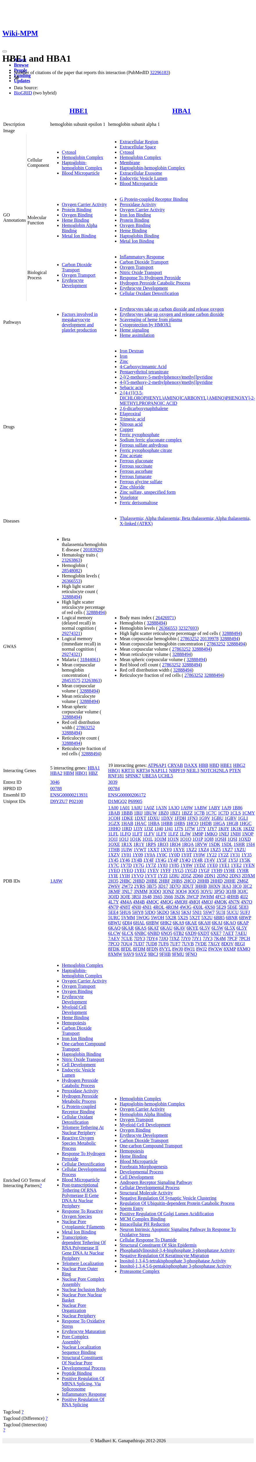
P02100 (76, 801)
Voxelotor (129, 497)
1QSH (220, 839)
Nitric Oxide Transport (141, 272)
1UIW (126, 849)
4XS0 (210, 907)
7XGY (214, 943)
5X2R (170, 917)
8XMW (115, 954)
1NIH (235, 833)
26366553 (71, 581)
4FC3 (220, 896)
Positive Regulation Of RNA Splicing (83, 1402)
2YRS (139, 886)
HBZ (93, 773)
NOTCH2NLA (214, 770)
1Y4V (209, 860)
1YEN (249, 865)
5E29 (221, 907)
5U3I (221, 912)
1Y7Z (150, 865)
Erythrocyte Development (74, 283)
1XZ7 (227, 849)
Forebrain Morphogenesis (143, 1166)
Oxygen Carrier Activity (84, 204)
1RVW (201, 844)
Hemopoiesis (74, 1022)
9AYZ (141, 954)
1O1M (160, 839)
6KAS (141, 928)
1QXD (244, 839)
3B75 (152, 886)
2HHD (216, 880)
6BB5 (219, 917)
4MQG (166, 901)
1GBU (217, 818)
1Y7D (126, 865)
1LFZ (173, 833)
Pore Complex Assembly (75, 1339)
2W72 (127, 886)
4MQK (220, 901)
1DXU (153, 818)
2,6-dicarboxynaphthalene (144, 408)
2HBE (152, 880)
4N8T (125, 907)
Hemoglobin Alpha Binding (145, 1114)
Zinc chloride (132, 486)
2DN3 (235, 875)
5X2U (207, 917)
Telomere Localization (83, 1263)
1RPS (150, 844)
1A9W (56, 880)
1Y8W (186, 865)
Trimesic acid (132, 418)
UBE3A (149, 775)
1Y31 (235, 854)
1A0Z (149, 807)
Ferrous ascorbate (136, 471)
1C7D (223, 812)
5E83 (243, 907)
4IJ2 (244, 896)
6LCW (114, 933)
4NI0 (136, 907)
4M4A (126, 901)
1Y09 (138, 854)
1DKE (127, 818)
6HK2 (166, 922)
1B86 (237, 807)
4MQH (181, 901)
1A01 (125, 807)
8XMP (230, 948)
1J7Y (201, 828)
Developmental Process (84, 1368)
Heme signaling (134, 330)
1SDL (226, 844)
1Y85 (174, 865)
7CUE (127, 938)
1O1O (185, 839)
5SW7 (209, 912)
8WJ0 (177, 948)
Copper (126, 429)
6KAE (191, 922)
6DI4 (127, 922)
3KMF (114, 891)
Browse (21, 64)
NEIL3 (192, 770)
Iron (123, 356)
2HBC (125, 880)
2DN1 (210, 875)
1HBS (179, 823)
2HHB (203, 880)
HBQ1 (81, 773)
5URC (114, 917)
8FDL (126, 948)
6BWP (245, 917)
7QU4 (126, 943)
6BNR (232, 917)
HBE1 (78, 110)
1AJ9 (226, 807)
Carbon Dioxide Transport (77, 267)
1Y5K (244, 860)
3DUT (188, 886)
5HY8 (137, 912)
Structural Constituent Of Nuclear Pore (82, 1360)
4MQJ (207, 901)
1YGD (191, 870)
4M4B (139, 901)
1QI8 (209, 839)
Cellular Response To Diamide (148, 1239)
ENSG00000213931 (69, 794)
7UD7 (139, 943)
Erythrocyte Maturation (84, 1331)
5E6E (232, 907)
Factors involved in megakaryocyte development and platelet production (80, 322)
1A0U (137, 807)
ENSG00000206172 (127, 794)
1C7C (211, 812)
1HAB (127, 823)
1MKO (210, 833)
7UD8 (151, 943)
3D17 (163, 886)
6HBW (152, 922)
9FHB (165, 954)
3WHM (207, 896)
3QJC (242, 891)
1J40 (158, 828)
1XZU (240, 849)
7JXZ (174, 938)
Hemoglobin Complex (82, 157)
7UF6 (163, 943)
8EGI (240, 943)
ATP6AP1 (157, 765)
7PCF (232, 938)
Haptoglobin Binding (139, 235)
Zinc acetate (131, 455)
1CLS (235, 812)
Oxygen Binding (77, 214)
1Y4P (172, 860)
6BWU (114, 922)
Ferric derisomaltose (139, 502)
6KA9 (178, 922)
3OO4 (181, 891)
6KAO (229, 922)
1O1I (113, 839)
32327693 (188, 628)
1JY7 (212, 828)
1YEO (114, 870)
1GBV (231, 818)
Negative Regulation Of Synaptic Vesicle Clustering (168, 1198)
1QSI (232, 839)
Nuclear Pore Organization (74, 1308)
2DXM (248, 875)
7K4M (220, 938)
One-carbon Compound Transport (151, 1145)
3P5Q (219, 891)
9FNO (191, 954)
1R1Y (139, 844)
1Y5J (233, 860)
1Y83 (162, 865)
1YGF (204, 870)
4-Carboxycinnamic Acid (143, 366)
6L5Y (242, 928)
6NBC (141, 933)
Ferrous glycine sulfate (141, 481)
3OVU (206, 891)
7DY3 (139, 938)
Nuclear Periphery (79, 1315)
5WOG (142, 917)
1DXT (140, 818)
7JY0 (186, 938)
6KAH (204, 922)
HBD (214, 765)
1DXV (167, 818)
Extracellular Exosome (141, 173)
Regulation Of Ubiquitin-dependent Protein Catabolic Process (177, 1203)
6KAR (128, 928)
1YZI (163, 875)
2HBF (164, 880)
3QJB (231, 891)
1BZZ (187, 812)
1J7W (189, 828)
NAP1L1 (159, 770)
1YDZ (200, 865)
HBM (69, 773)
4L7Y (113, 901)
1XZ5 (215, 849)
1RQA (188, 844)
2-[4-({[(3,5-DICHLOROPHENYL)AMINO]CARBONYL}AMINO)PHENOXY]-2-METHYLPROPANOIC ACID (187, 398)
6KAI (217, 922)
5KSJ (186, 912)
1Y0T (186, 854)
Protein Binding (76, 209)
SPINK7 (133, 775)
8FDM (139, 948)
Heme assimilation (137, 335)
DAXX (190, 765)
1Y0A (149, 854)
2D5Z (186, 875)
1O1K (135, 839)
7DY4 (152, 938)
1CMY (248, 812)
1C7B (199, 812)
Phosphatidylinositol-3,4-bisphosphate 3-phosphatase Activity (177, 1250)
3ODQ (155, 891)
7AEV (114, 938)
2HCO (190, 880)
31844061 (89, 659)
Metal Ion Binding (79, 235)
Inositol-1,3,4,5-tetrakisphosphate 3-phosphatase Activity (173, 1260)
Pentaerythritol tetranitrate (144, 371)
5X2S (183, 917)
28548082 (71, 570)
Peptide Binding (77, 1373)
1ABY (214, 807)
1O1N (173, 839)
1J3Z (148, 828)
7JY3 (207, 938)
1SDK (214, 844)
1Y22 (211, 854)
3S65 (157, 896)
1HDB (206, 823)
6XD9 (190, 933)
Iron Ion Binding (135, 214)
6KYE (193, 928)
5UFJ (245, 912)
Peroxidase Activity (138, 204)
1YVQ (137, 875)
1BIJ (138, 812)
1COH (114, 818)
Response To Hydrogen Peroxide (150, 277)
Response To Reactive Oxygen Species (82, 1214)
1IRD (127, 828)
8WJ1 (189, 948)
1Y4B (136, 860)
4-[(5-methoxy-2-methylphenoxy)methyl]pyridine (166, 382)
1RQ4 (175, 844)
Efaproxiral (130, 413)
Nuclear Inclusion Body (84, 1289)
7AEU (241, 933)
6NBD (154, 933)
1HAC (140, 823)
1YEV (153, 870)
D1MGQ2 (117, 801)
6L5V (205, 928)
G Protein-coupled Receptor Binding (154, 199)
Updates (22, 80)
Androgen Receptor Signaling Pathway (156, 1182)
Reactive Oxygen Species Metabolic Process (79, 1143)
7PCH (244, 938)
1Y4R (197, 860)
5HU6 (125, 912)
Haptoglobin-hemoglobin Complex (82, 165)
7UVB (188, 943)
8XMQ (243, 948)
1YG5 (177, 870)
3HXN (214, 886)
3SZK (179, 896)
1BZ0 (163, 812)
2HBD (139, 880)
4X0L (198, 907)
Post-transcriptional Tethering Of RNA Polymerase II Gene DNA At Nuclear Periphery (80, 1195)
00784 (114, 788)
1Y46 (125, 860)
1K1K (236, 828)
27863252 (85, 727)
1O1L (147, 839)
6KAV (179, 928)
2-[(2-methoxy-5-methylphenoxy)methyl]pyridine (166, 377)
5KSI (175, 912)
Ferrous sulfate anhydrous (144, 445)
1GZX (114, 823)
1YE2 (236, 865)
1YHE (229, 870)
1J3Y (138, 828)
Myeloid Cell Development (74, 1010)
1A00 (113, 807)
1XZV (114, 854)
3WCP (192, 896)
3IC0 (236, 886)
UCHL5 (165, 775)
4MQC (152, 901)
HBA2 (56, 773)
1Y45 (113, 860)
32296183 (159, 72)
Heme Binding (75, 220)
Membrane (130, 162)
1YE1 (224, 865)
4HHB (233, 896)
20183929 (92, 549)
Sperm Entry (131, 1208)
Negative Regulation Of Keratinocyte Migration (164, 1255)
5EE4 (113, 912)
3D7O (175, 886)
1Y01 (126, 854)
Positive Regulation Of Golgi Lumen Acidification (167, 1213)
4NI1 (147, 907)
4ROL (158, 907)
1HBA (154, 823)
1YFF (165, 870)
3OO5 (193, 891)
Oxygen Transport (78, 275)
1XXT (153, 849)
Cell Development (79, 1064)
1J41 (168, 828)
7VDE (201, 943)
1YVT (150, 875)
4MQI (194, 901)
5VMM (128, 917)
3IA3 (226, 886)
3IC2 (247, 886)
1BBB (127, 812)
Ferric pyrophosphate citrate (146, 450)
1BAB (114, 812)
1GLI (243, 818)
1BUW (150, 812)
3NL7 (127, 891)
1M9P (197, 833)
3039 (112, 782)
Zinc (124, 361)
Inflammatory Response (142, 256)
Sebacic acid (131, 387)
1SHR (239, 844)
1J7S (178, 828)
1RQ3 (162, 844)
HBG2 (239, 765)
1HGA (219, 823)
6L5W (217, 928)
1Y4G (160, 860)
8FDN (152, 948)
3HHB (201, 886)
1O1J (124, 839)
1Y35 (246, 854)
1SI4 (250, 844)
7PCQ (113, 943)
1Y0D (174, 854)
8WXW (215, 948)
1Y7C (113, 865)
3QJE (125, 896)
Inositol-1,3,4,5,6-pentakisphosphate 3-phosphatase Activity (175, 1266)
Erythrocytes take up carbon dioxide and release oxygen (172, 309)
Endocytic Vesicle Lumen (143, 178)
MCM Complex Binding (142, 1218)
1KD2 (248, 828)
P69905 (135, 801)
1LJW (185, 833)
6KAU (166, 928)
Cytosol (69, 152)
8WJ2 (201, 948)
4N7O (246, 901)
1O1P (197, 839)
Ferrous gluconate (136, 460)
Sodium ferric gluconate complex (151, 439)
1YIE (113, 875)
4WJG (186, 907)
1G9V (204, 818)
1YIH (124, 875)
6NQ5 (166, 933)
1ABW (200, 807)
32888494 (71, 596)
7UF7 (175, 943)
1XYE (179, 849)
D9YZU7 (59, 801)
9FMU (178, 954)
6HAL (139, 922)
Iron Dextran (131, 350)
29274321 (71, 633)
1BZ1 (175, 812)
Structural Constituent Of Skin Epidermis (158, 1245)
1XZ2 (191, 849)
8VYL (165, 948)
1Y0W (199, 854)
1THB (114, 849)
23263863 (71, 560)
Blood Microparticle (81, 173)
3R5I (136, 896)
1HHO (114, 828)
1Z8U (174, 875)
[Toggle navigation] (4, 51)
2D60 (198, 875)
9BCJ (153, 954)
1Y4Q (184, 860)
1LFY (161, 833)
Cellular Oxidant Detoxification (149, 293)
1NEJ (224, 833)
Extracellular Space (138, 146)
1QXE (114, 844)
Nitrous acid (131, 424)
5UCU (232, 912)
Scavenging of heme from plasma (151, 319)
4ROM (172, 907)
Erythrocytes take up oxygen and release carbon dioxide (172, 314)
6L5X (229, 928)
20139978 (209, 638)
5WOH (157, 917)
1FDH (180, 818)
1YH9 (216, 870)
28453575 (71, 680)
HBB (203, 765)
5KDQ (163, 912)
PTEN (235, 770)
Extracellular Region (139, 141)
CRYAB (175, 765)
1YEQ (127, 870)
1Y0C (161, 854)
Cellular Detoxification (83, 1164)
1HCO (192, 823)
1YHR (243, 870)
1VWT (140, 849)
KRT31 (128, 770)
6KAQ (114, 928)
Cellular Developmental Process (149, 1187)
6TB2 (178, 933)
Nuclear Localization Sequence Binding (81, 1350)
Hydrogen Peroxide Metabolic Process (80, 1099)
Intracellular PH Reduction (145, 1224)
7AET (228, 933)
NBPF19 (177, 770)
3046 (55, 782)
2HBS (177, 880)
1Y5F (221, 860)
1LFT (137, 833)
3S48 (147, 896)
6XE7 (216, 933)
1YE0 (212, 865)
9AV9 (128, 954)
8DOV (227, 943)
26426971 (165, 617)
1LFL (113, 833)
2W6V (114, 886)
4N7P (113, 907)
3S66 (168, 896)
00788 (56, 788)
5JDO (150, 912)
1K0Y (223, 828)
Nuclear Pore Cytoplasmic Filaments (83, 1224)
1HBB (167, 823)
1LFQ (125, 833)
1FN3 (192, 818)
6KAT (153, 928)
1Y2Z (223, 854)
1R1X (126, 844)
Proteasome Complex (139, 1271)
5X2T (194, 917)
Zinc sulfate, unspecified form (148, 492)
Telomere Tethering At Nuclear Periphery (83, 1130)
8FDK (114, 948)
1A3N (161, 807)
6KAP (242, 922)
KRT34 (143, 770)
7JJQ (163, 938)
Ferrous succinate (136, 466)
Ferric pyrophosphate (139, 434)
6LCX (128, 933)
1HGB (232, 823)
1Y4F (148, 860)
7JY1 (197, 938)
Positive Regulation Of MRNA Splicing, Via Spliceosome (83, 1383)
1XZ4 (203, 849)
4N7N (234, 901)
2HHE (230, 880)
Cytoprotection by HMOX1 (145, 324)
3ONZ (168, 891)
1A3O (173, 807)
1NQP (247, 833)
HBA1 (181, 110)
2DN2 (222, 875)
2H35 (113, 880)
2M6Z (242, 880)
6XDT (204, 933)
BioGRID (23, 92)
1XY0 (166, 849)
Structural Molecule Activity (146, 1192)
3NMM (140, 891)
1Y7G (138, 865)
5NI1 (197, 912)
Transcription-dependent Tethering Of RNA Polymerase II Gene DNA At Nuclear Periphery (84, 1248)
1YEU (140, 870)
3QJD (113, 896)
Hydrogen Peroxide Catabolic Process (155, 282)
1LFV (149, 833)
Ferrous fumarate (136, 476)
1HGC (245, 823)
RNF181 (116, 775)
